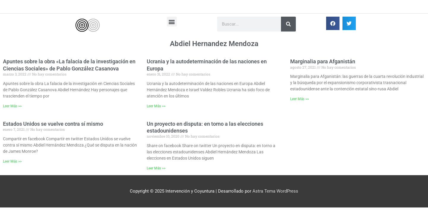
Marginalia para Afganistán (322, 61)
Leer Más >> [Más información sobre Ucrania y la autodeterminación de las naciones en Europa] (156, 106)
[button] (172, 21)
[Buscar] (288, 24)
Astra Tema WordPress (275, 191)
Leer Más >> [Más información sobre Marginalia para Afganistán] (299, 99)
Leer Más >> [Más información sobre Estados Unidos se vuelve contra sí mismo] (12, 161)
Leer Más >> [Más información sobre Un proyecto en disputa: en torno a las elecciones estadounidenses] (156, 168)
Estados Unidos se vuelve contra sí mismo (53, 124)
